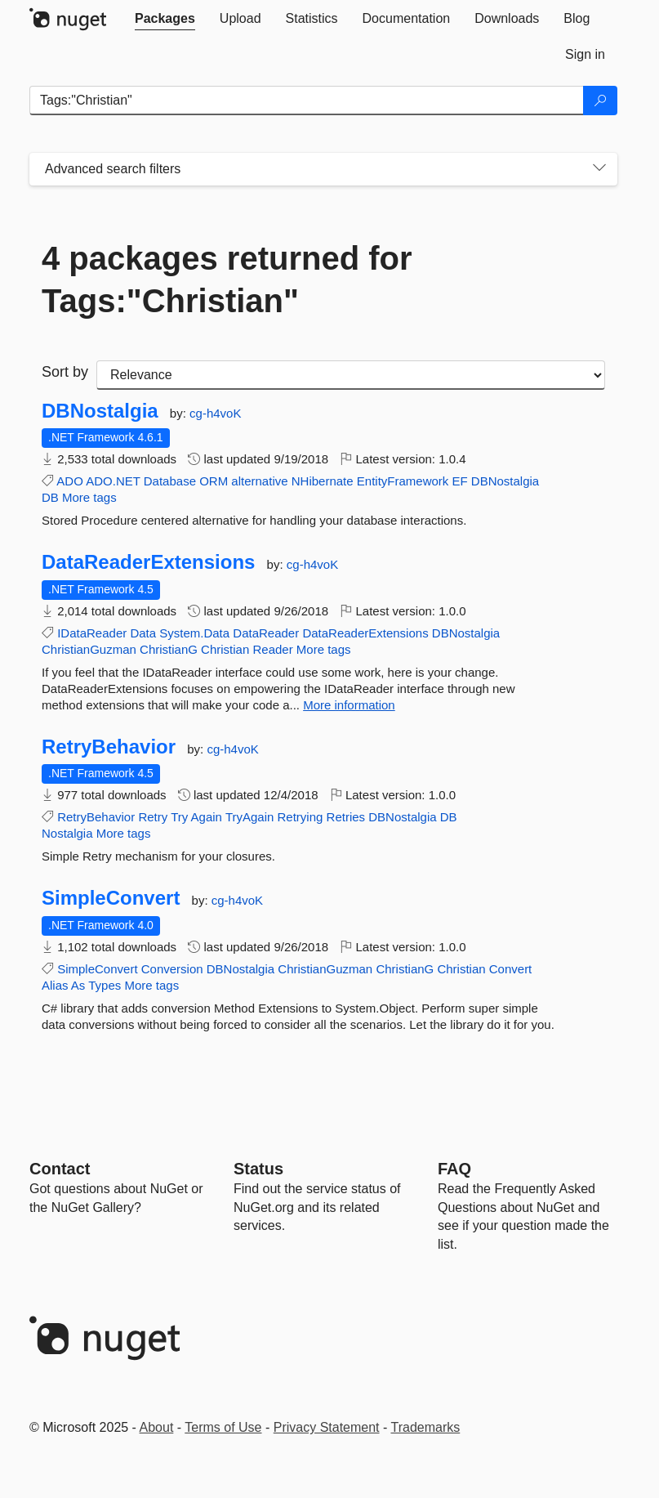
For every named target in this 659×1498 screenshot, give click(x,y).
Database (170, 481)
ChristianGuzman (89, 649)
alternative (259, 481)
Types (104, 985)
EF (459, 481)
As (78, 985)
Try (179, 817)
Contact (59, 1169)
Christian (225, 649)
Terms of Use (223, 1427)
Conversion (172, 969)
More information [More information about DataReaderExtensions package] (349, 705)
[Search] (600, 100)
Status (258, 1169)
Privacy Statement (327, 1427)
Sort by (65, 372)
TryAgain (249, 817)
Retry (152, 817)
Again (206, 817)
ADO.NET (113, 481)
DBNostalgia (100, 411)
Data (143, 633)
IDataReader (92, 633)
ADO (69, 481)
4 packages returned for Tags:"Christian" (227, 279)
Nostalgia (67, 833)
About (157, 1427)
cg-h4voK (215, 413)
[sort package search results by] (350, 375)
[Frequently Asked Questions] (454, 1169)
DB (50, 497)
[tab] (164, 19)
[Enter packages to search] (306, 100)
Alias (55, 985)
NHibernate (323, 481)
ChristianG (169, 649)
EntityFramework (403, 481)
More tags (89, 497)
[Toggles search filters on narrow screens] (599, 169)
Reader (272, 649)
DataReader (266, 633)
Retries (346, 817)
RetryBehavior (109, 747)
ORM (213, 481)
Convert (510, 969)
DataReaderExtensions (148, 562)
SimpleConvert (111, 898)
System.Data (194, 633)
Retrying (300, 817)
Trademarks (426, 1427)
